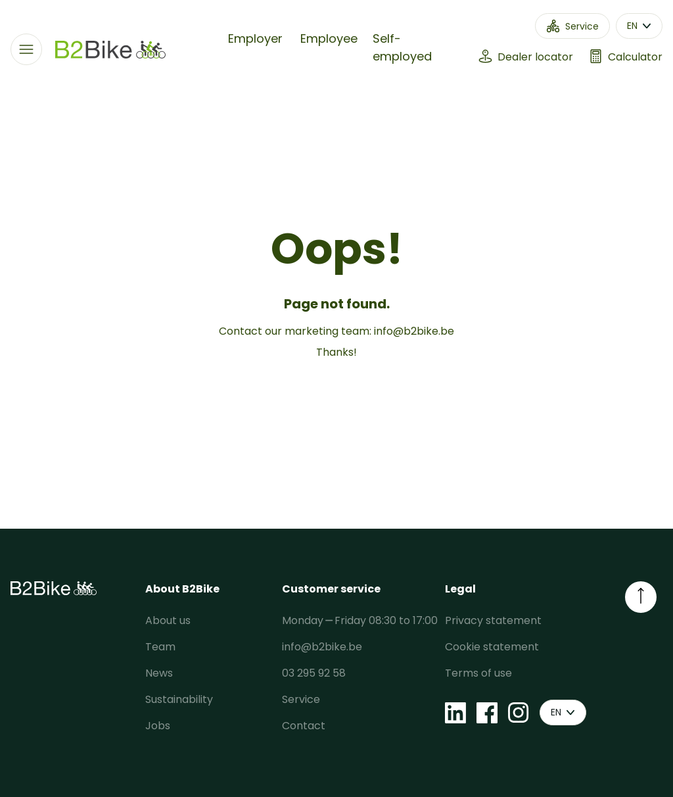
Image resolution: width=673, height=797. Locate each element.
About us (168, 620)
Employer (255, 38)
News (159, 673)
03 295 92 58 (314, 673)
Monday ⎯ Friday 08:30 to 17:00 (360, 620)
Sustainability (179, 699)
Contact (303, 725)
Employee (329, 38)
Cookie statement (492, 646)
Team (160, 646)
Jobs (157, 725)
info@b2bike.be (414, 331)
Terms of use (478, 673)
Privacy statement (493, 620)
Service (301, 699)
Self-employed (402, 47)
